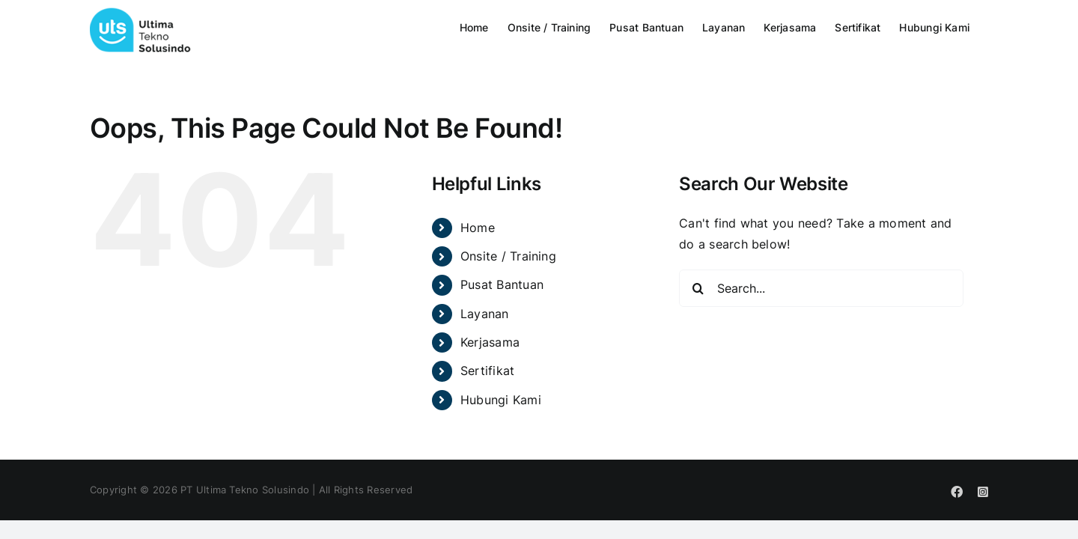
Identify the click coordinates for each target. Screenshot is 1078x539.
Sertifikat (487, 370)
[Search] (697, 288)
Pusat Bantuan (501, 284)
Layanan (484, 313)
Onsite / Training (508, 256)
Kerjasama (490, 342)
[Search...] (821, 288)
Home (477, 227)
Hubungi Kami (500, 399)
